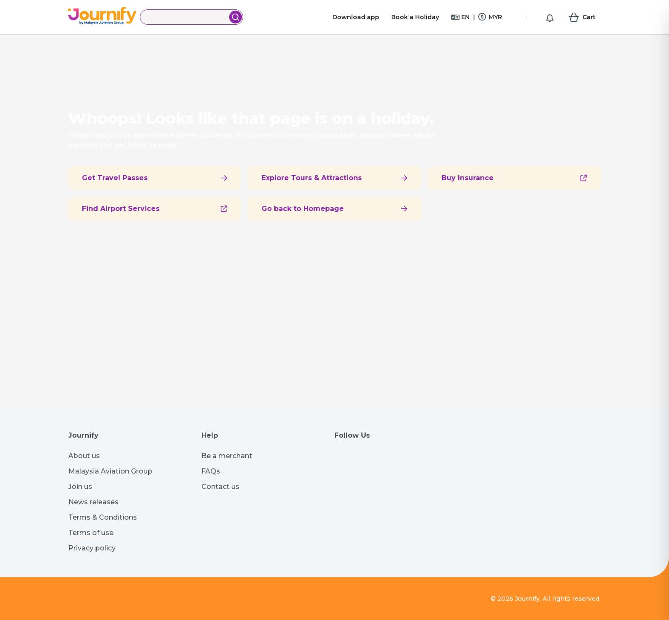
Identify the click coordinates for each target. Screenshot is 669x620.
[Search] (185, 17)
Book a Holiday (415, 17)
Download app (355, 17)
